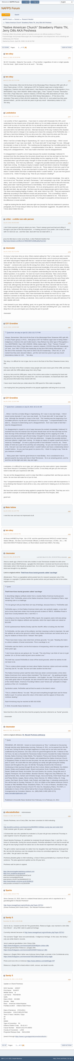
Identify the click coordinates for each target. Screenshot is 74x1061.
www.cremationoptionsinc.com (16, 793)
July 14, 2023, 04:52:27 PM (11, 894)
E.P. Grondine (12, 324)
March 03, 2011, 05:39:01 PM (11, 730)
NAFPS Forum (10, 8)
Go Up (4, 1045)
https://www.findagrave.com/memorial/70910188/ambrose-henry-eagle (28, 956)
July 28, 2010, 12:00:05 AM (11, 327)
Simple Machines (17, 1058)
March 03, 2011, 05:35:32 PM (11, 557)
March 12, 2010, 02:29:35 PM (11, 57)
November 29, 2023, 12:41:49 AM (12, 979)
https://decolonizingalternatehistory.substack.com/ (18, 871)
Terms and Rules (61, 1058)
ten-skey (9, 54)
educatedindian (12, 812)
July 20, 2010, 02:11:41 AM (11, 116)
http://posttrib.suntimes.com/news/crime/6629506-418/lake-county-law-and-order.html (33, 827)
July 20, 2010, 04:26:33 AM (11, 222)
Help (54, 1058)
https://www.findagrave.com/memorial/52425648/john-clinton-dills (26, 945)
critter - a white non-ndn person (20, 219)
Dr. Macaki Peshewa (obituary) (33, 735)
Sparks (9, 890)
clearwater (10, 248)
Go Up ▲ (70, 1058)
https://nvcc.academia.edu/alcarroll (14, 873)
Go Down (5, 47)
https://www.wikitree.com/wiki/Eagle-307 (41, 961)
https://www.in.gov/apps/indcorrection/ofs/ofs (30, 1036)
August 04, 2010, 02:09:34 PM (12, 534)
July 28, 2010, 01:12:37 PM (11, 511)
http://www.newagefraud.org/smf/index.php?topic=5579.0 (23, 905)
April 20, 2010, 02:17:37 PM (11, 80)
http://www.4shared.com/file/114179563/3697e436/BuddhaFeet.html (24, 241)
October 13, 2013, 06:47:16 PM (12, 815)
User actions (67, 47)
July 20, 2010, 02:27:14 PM (11, 251)
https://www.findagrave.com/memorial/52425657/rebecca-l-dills (25, 950)
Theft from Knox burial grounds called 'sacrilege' (39, 573)
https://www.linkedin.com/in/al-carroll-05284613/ (18, 881)
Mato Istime (11, 507)
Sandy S (9, 918)
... (20, 47)
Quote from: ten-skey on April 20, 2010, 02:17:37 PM (23, 332)
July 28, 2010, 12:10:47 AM (11, 401)
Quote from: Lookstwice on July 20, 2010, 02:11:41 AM (24, 407)
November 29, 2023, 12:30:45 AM (12, 921)
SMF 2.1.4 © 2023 (6, 1058)
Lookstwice (11, 113)
